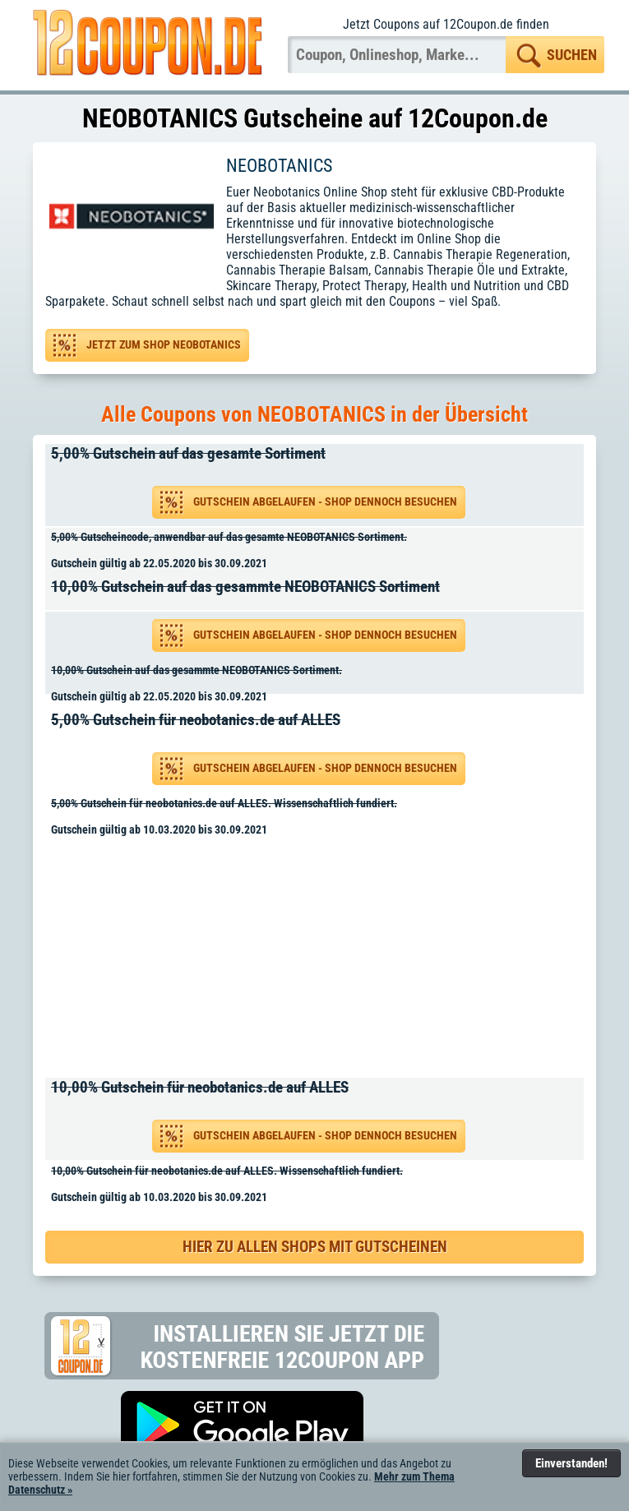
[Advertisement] (320, 960)
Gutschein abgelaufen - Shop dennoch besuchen (325, 502)
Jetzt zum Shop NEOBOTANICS (163, 345)
